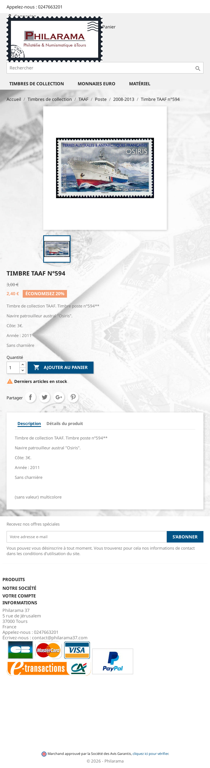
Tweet (44, 397)
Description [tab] (29, 423)
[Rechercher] (105, 68)
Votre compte (19, 596)
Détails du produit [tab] (64, 423)
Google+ (58, 397)
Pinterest (73, 397)
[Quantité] (13, 368)
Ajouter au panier (60, 367)
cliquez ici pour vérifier (150, 753)
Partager (30, 397)
